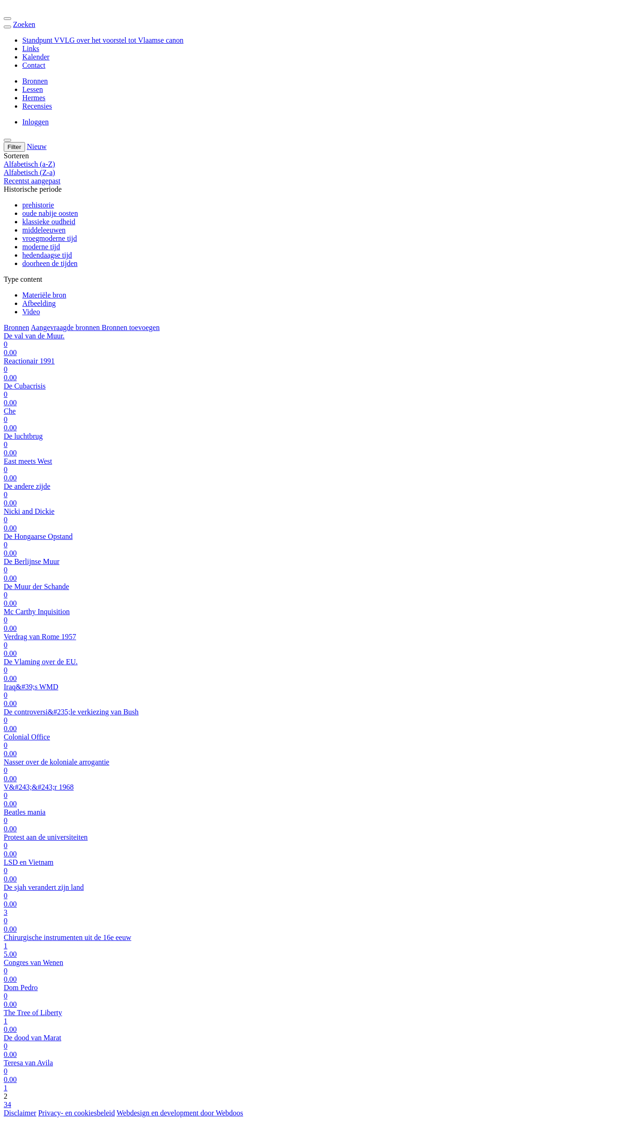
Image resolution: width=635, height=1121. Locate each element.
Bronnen (35, 81)
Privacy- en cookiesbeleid (76, 1113)
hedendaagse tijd (47, 255)
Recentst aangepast (32, 181)
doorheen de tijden (50, 263)
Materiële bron (44, 295)
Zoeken (24, 24)
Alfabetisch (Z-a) (29, 172)
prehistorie (38, 205)
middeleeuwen (43, 230)
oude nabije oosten (50, 213)
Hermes (33, 98)
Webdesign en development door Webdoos (180, 1113)
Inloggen (35, 122)
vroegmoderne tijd (49, 238)
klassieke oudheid (48, 222)
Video (31, 312)
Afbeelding (39, 303)
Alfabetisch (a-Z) (29, 164)
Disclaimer (20, 1113)
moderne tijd (41, 247)
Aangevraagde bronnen (66, 327)
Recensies (37, 106)
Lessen (32, 89)
